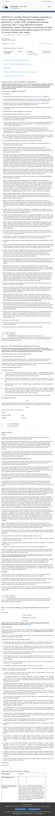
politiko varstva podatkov (17, 814)
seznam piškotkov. (39, 814)
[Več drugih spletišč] (47, 1)
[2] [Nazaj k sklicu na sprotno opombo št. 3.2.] (2, 597)
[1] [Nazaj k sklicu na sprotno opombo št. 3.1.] (2, 595)
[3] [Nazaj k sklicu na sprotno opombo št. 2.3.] (2, 426)
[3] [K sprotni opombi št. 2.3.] (21, 367)
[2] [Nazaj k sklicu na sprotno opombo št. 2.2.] (2, 425)
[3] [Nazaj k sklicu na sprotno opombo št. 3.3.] (2, 598)
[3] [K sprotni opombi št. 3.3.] (12, 517)
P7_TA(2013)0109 (46, 53)
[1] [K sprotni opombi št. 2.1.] (32, 360)
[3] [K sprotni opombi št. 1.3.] (19, 177)
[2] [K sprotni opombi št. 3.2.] (31, 443)
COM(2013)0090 (5, 91)
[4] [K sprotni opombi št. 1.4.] (51, 188)
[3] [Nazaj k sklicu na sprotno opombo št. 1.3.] (2, 335)
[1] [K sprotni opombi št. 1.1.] (33, 100)
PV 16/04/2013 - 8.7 (31, 53)
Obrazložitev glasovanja (32, 54)
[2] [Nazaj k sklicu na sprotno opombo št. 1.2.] (2, 334)
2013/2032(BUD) (11, 43)
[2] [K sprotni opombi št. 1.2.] (29, 104)
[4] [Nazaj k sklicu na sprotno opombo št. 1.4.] (2, 337)
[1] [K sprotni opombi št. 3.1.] (12, 443)
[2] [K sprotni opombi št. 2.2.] (22, 364)
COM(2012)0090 (27, 624)
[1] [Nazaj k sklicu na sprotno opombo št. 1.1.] (2, 332)
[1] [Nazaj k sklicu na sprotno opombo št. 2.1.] (2, 423)
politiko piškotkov (28, 814)
